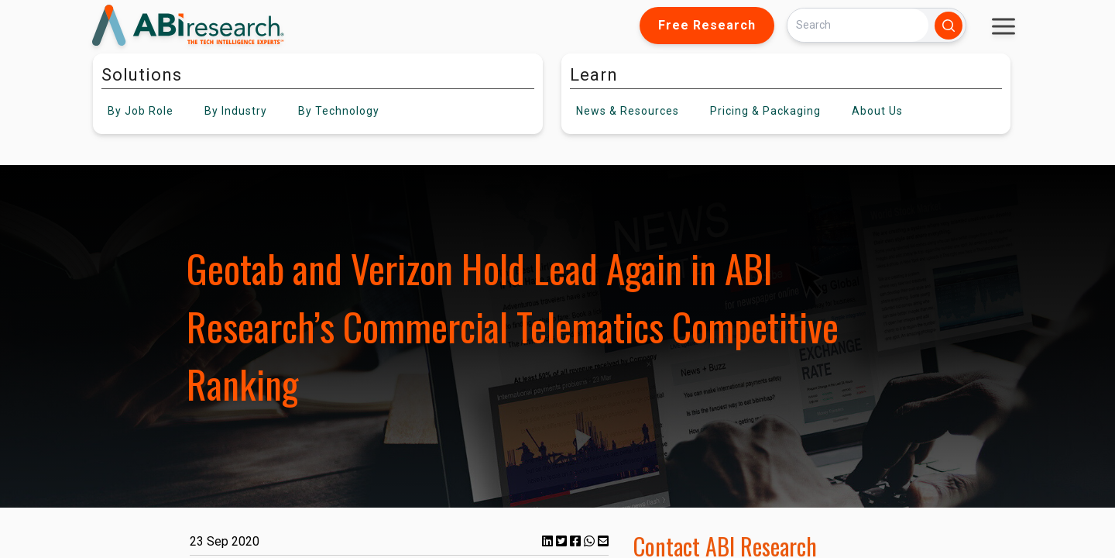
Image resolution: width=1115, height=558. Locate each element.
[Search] (857, 25)
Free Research (707, 25)
